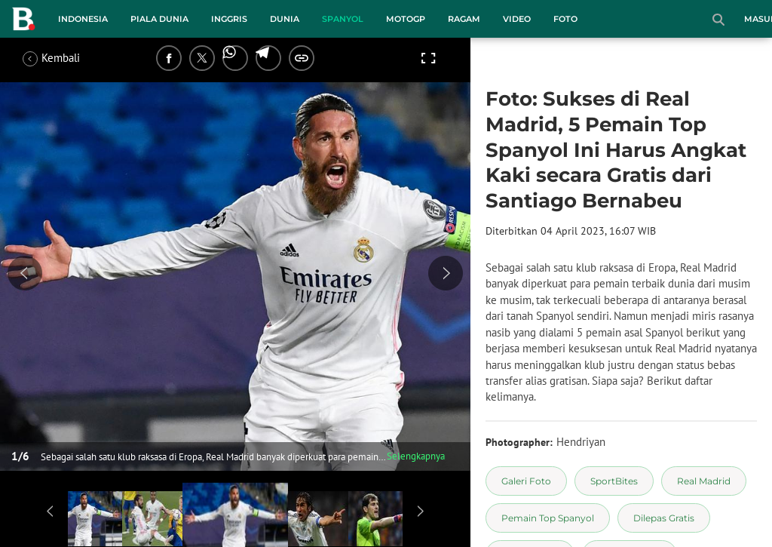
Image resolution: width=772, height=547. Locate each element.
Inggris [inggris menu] (229, 19)
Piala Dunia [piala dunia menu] (159, 19)
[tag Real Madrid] (703, 481)
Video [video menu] (517, 19)
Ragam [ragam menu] (464, 19)
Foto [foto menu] (565, 19)
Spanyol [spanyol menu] (342, 19)
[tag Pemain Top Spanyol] (548, 518)
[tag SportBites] (614, 481)
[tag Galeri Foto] (526, 481)
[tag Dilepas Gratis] (663, 518)
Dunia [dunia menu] (284, 19)
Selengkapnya (416, 456)
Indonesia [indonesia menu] (83, 19)
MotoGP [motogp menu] (405, 19)
